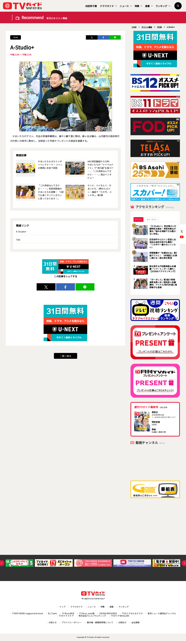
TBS (18, 239)
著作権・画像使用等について (100, 622)
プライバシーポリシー (72, 622)
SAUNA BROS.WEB (108, 613)
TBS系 (15, 37)
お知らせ (53, 622)
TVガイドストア (66, 616)
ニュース (126, 6)
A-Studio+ (21, 231)
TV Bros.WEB (68, 613)
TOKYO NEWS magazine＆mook (27, 613)
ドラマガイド (108, 6)
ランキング (162, 6)
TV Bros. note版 (86, 613)
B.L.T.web (52, 613)
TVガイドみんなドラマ (132, 613)
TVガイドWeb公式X (120, 616)
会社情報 (135, 622)
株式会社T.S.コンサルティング (92, 616)
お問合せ (122, 622)
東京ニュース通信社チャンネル (162, 613)
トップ (62, 607)
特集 (138, 6)
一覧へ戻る (65, 356)
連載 (149, 6)
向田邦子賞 (91, 6)
